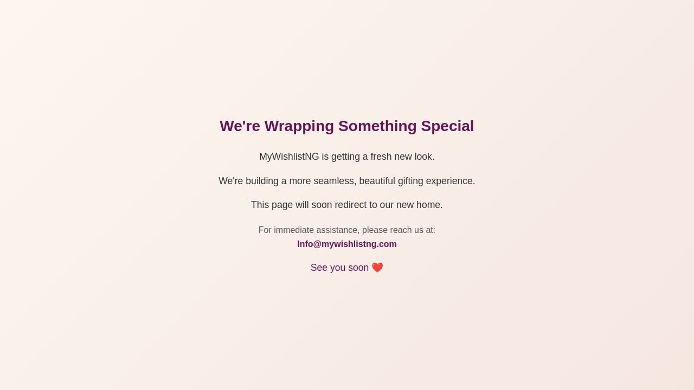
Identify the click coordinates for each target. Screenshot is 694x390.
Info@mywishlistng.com (347, 244)
